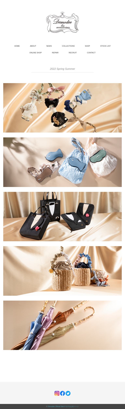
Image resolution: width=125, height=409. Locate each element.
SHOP (87, 46)
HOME (17, 46)
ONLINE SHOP (35, 53)
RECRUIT (73, 53)
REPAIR (55, 53)
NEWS (49, 46)
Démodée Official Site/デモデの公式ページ (63, 406)
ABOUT (33, 46)
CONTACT (91, 53)
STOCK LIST (105, 46)
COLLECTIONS (68, 46)
